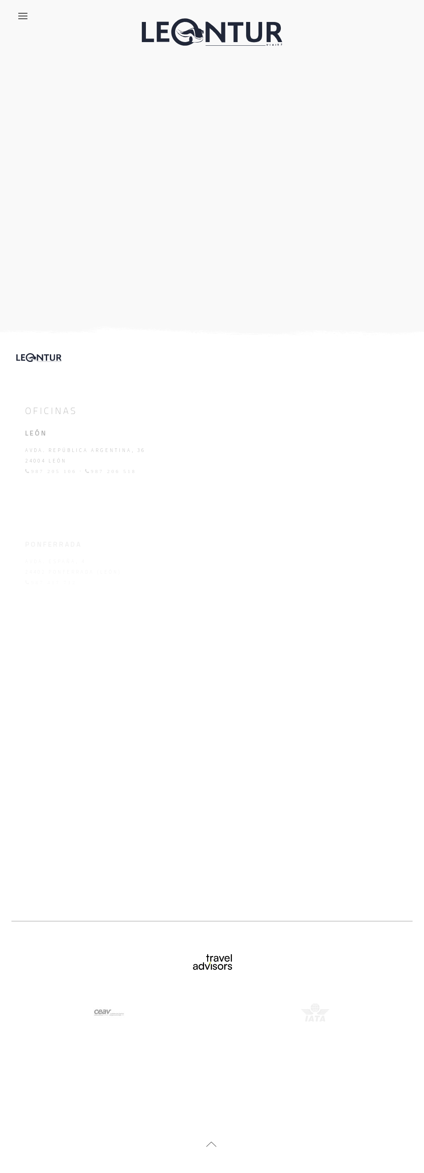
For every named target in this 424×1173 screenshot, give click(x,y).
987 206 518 (114, 471)
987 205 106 (54, 471)
